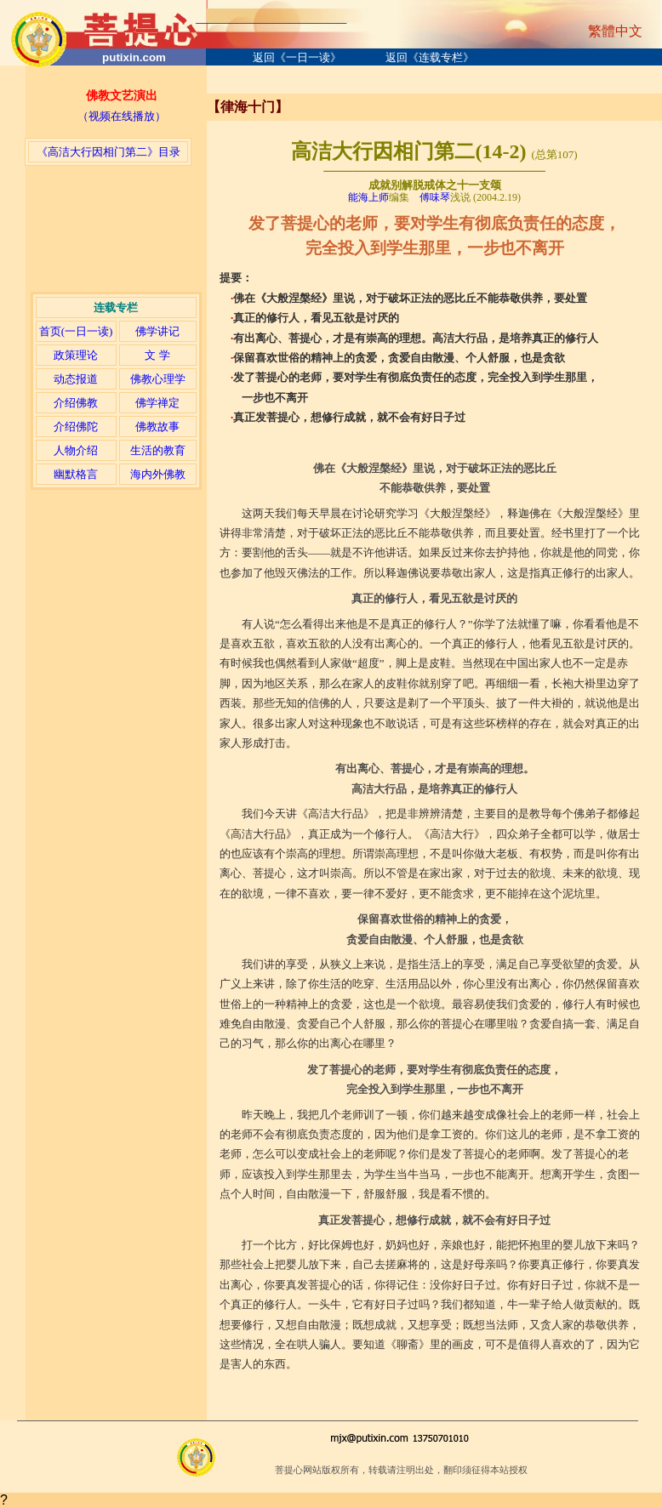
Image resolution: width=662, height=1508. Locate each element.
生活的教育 (157, 450)
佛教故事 (157, 426)
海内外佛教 (157, 474)
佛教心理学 (157, 379)
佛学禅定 (157, 402)
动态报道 (76, 379)
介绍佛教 (76, 402)
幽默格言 (76, 474)
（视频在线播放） (121, 116)
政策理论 (76, 355)
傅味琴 (434, 197)
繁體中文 (615, 31)
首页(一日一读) (76, 331)
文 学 (157, 355)
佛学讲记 (157, 331)
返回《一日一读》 (297, 57)
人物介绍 (76, 450)
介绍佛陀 (76, 426)
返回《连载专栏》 (429, 57)
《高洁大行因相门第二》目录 (108, 151)
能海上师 (368, 197)
